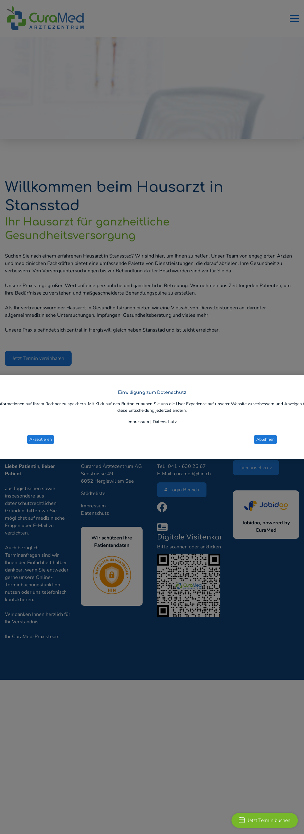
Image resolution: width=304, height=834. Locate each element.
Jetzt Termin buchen (264, 820)
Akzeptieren (40, 439)
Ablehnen (265, 439)
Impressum (138, 422)
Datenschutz (165, 422)
